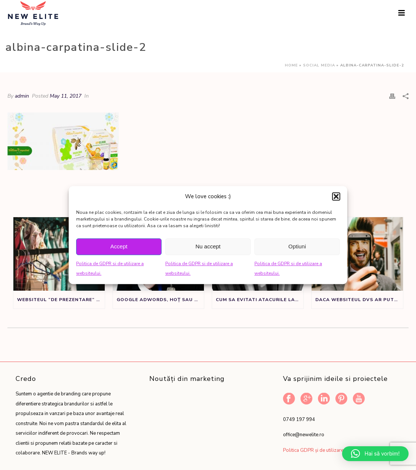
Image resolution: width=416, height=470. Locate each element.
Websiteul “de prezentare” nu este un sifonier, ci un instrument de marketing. (61, 300)
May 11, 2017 (65, 95)
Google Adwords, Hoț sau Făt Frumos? (160, 300)
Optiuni (297, 246)
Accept (118, 246)
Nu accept (208, 246)
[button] (336, 196)
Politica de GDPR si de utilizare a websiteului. (110, 269)
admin (22, 95)
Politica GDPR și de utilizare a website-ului (329, 450)
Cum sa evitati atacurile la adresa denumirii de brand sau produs (259, 300)
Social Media (319, 65)
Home (291, 65)
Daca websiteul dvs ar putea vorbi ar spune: (359, 300)
